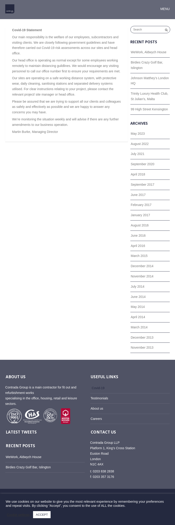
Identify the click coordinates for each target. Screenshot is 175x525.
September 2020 (142, 164)
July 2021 (137, 154)
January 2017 (140, 215)
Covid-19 (98, 388)
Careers (96, 419)
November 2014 (142, 276)
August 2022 (140, 144)
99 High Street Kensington (149, 109)
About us (97, 408)
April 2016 (138, 246)
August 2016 (140, 225)
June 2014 (138, 297)
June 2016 (138, 235)
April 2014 (138, 317)
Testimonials (99, 398)
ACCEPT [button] (42, 514)
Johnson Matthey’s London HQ (150, 80)
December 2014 (142, 266)
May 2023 (138, 133)
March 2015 (139, 256)
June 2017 (138, 195)
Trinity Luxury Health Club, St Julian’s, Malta (149, 96)
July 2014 (137, 286)
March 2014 (139, 327)
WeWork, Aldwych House (149, 52)
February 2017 (141, 205)
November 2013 (142, 347)
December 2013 (142, 337)
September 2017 (142, 184)
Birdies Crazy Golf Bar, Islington (147, 65)
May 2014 (138, 307)
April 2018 (138, 174)
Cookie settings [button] (18, 515)
